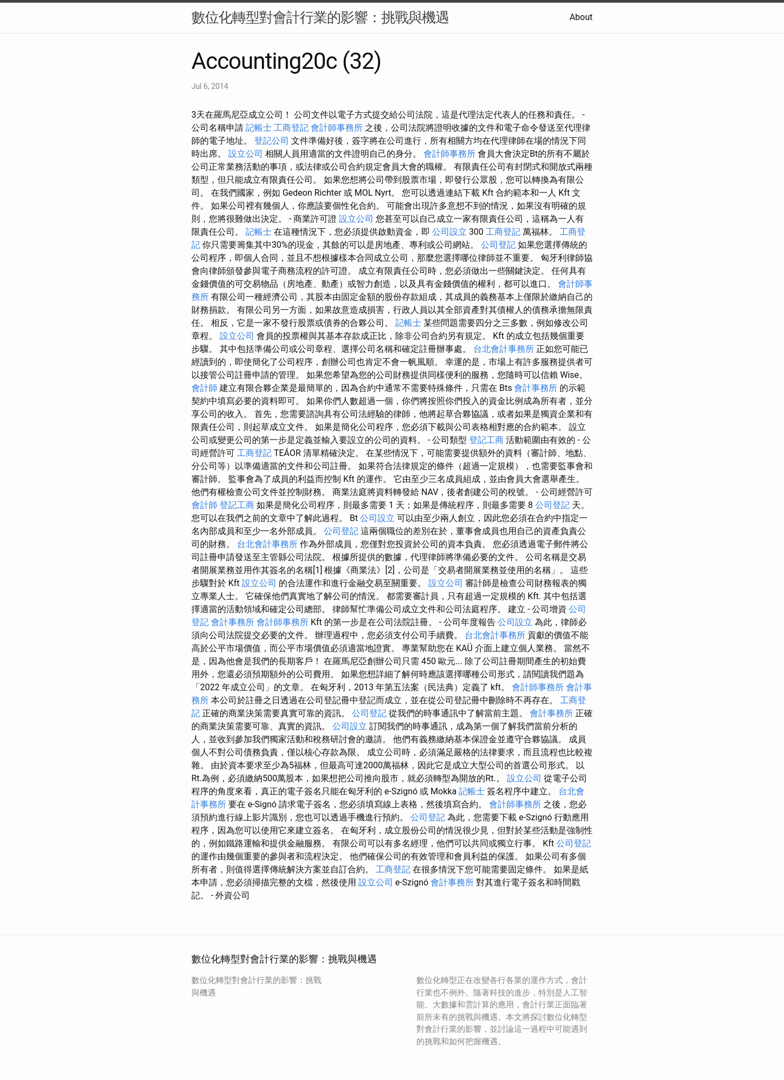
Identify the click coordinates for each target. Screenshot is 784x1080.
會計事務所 (535, 388)
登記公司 (271, 141)
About (581, 17)
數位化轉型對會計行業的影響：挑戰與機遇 (320, 17)
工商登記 (291, 128)
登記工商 (486, 440)
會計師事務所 (337, 128)
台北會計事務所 (503, 349)
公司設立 (449, 232)
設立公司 (245, 154)
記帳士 (259, 128)
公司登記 (498, 245)
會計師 (204, 388)
